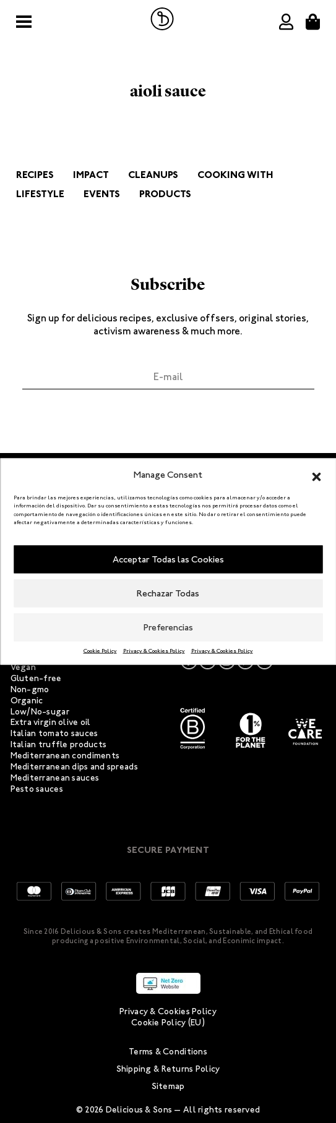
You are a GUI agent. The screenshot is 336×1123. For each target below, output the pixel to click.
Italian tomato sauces (54, 733)
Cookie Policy (100, 650)
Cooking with (235, 174)
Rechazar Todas (168, 593)
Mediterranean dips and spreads (74, 766)
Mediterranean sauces (55, 778)
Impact (91, 174)
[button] (316, 474)
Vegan (23, 667)
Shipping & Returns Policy (168, 1069)
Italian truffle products (59, 744)
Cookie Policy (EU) (168, 1022)
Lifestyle (40, 194)
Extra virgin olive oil (51, 722)
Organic (27, 700)
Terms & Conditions (168, 1051)
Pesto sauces (37, 789)
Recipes (35, 174)
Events (102, 194)
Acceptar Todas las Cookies (168, 559)
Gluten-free (36, 678)
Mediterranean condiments (65, 755)
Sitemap (168, 1086)
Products (165, 194)
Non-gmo (30, 689)
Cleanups (153, 174)
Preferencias (168, 627)
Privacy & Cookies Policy (154, 650)
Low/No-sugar (40, 711)
